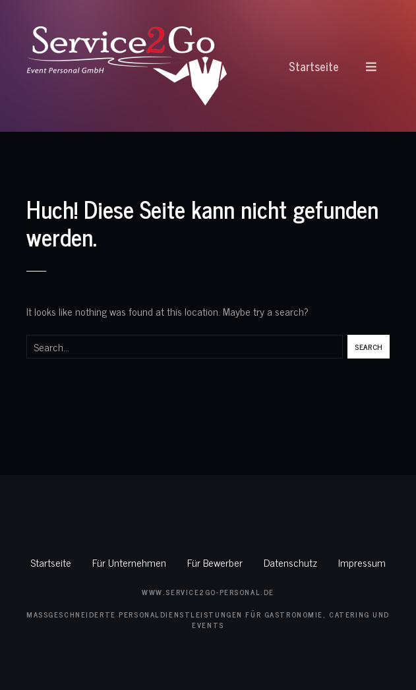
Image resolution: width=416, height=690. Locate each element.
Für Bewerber (215, 562)
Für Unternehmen (129, 562)
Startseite (314, 66)
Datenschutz (290, 562)
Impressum (362, 562)
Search (368, 346)
